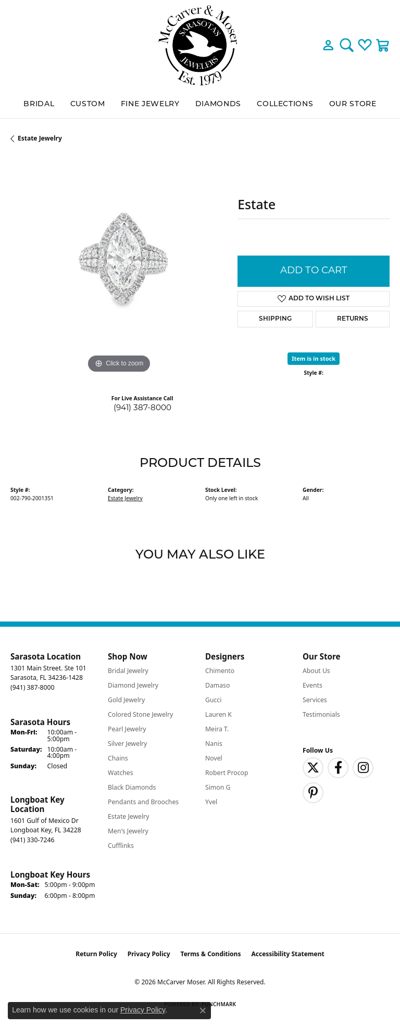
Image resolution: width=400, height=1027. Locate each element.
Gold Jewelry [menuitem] (126, 699)
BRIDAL (38, 104)
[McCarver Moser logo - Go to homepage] (200, 45)
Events (312, 685)
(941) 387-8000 (142, 408)
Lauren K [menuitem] (218, 714)
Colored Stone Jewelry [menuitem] (140, 714)
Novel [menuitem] (213, 758)
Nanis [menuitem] (213, 743)
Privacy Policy (149, 953)
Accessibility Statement (287, 953)
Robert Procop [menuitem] (226, 772)
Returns (352, 319)
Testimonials (321, 714)
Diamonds (218, 104)
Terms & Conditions (211, 953)
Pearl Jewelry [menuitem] (127, 729)
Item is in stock (313, 358)
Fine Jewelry (150, 104)
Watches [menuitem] (120, 772)
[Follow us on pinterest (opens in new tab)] (313, 792)
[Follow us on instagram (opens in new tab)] (363, 767)
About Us (316, 670)
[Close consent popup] (202, 1010)
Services (315, 699)
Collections (285, 104)
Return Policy (96, 953)
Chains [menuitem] (118, 758)
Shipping (275, 319)
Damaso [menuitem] (217, 685)
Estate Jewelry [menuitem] (128, 816)
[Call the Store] (32, 687)
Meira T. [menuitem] (217, 729)
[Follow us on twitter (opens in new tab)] (313, 767)
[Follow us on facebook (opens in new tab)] (338, 767)
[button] (328, 45)
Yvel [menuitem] (211, 801)
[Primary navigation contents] (200, 104)
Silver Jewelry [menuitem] (127, 743)
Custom (87, 104)
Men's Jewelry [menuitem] (128, 831)
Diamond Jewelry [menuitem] (133, 685)
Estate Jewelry (40, 138)
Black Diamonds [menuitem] (132, 787)
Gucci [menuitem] (213, 699)
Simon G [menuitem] (217, 787)
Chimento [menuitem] (219, 670)
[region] (118, 267)
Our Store (353, 104)
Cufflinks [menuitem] (121, 845)
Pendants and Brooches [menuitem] (143, 801)
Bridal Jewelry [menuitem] (128, 670)
